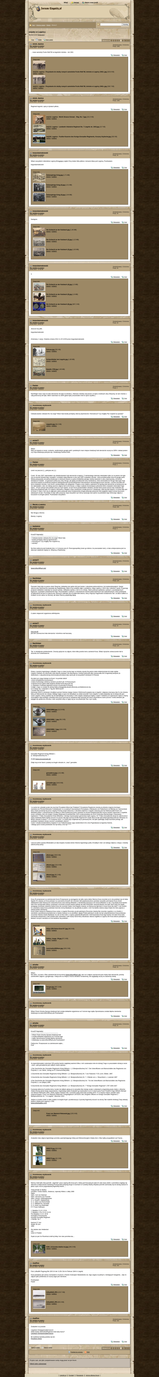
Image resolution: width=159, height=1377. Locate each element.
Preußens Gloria (36, 1339)
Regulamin (79, 1375)
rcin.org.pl (34, 631)
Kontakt (71, 1375)
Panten (35, 385)
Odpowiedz (116, 55)
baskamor (36, 526)
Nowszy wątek (35, 1347)
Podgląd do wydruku (77, 1352)
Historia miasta (40, 25)
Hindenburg (41, 35)
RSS (88, 1352)
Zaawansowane (125, 26)
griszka (35, 964)
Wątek (48, 25)
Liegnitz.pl (63, 1375)
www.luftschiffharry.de (38, 568)
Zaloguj (76, 2)
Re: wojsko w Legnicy (37, 46)
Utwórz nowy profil (91, 2)
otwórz (35, 73)
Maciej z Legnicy (39, 504)
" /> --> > (126, 40)
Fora (32, 40)
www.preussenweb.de (43, 759)
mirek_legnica (38, 44)
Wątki (40, 40)
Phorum (82, 1371)
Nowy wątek (49, 40)
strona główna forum (92, 1375)
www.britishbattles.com (38, 1103)
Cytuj (125, 55)
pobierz (41, 73)
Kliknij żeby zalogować (38, 1364)
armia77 (36, 440)
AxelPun (36, 1263)
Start (33, 25)
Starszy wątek (48, 1347)
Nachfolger (37, 578)
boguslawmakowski (40, 153)
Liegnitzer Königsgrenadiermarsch (42, 1333)
